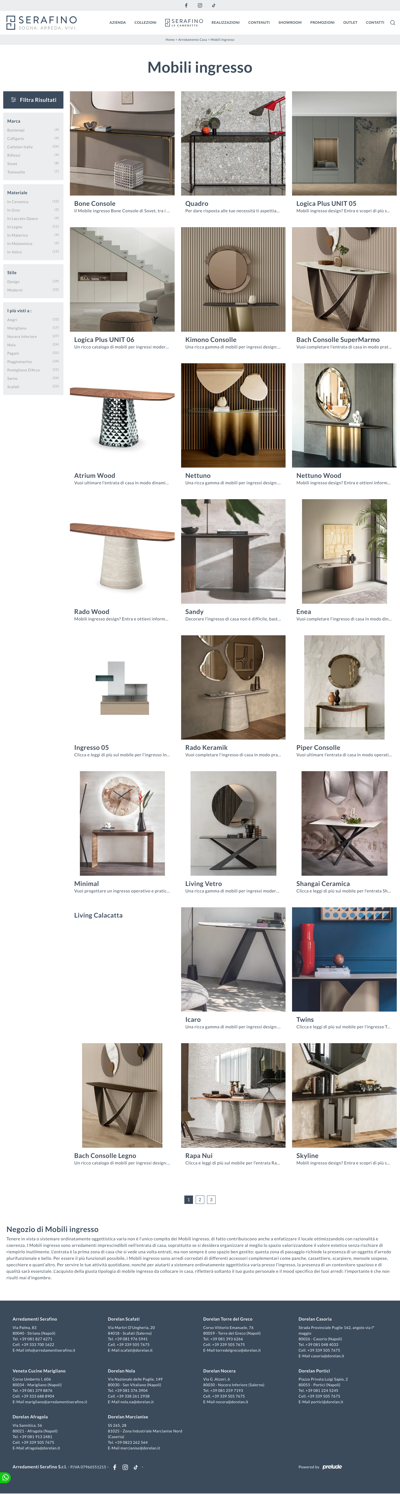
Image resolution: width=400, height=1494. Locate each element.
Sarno (12, 378)
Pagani (13, 353)
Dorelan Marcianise (128, 1417)
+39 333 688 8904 (38, 1396)
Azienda (118, 22)
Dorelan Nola (121, 1371)
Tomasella (16, 171)
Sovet (12, 163)
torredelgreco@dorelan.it (238, 1350)
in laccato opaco (22, 218)
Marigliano (16, 327)
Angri (12, 319)
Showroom (290, 22)
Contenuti (259, 22)
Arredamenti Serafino (35, 1319)
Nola (11, 344)
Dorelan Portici (314, 1371)
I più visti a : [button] (19, 310)
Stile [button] (12, 272)
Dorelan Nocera (219, 1371)
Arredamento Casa (192, 40)
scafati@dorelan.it (137, 1350)
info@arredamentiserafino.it (50, 1350)
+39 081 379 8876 (36, 1390)
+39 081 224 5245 (321, 1390)
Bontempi (16, 129)
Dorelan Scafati (124, 1319)
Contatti (375, 22)
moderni (14, 289)
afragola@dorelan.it (42, 1448)
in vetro (14, 251)
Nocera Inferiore (22, 336)
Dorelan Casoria (315, 1319)
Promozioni (322, 22)
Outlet (350, 22)
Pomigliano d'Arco (23, 369)
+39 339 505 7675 (133, 1344)
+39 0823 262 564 (131, 1442)
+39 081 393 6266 (226, 1339)
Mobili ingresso (222, 40)
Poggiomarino (19, 361)
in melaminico (19, 243)
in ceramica (17, 201)
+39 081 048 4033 (321, 1344)
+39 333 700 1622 (38, 1344)
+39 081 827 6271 (36, 1339)
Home (170, 40)
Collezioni (146, 22)
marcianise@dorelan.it (140, 1448)
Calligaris (15, 138)
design (13, 281)
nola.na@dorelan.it (137, 1402)
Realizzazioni (226, 22)
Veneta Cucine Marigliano (39, 1371)
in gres (13, 209)
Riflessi (13, 155)
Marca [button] (13, 120)
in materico (17, 235)
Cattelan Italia (20, 146)
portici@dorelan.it (327, 1402)
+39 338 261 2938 (133, 1396)
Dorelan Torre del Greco (228, 1319)
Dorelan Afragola (30, 1417)
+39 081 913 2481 (36, 1437)
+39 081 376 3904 (131, 1390)
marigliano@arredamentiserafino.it (56, 1402)
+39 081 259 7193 (226, 1390)
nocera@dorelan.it (232, 1402)
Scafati (13, 386)
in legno (14, 226)
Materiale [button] (17, 192)
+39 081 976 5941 (131, 1339)
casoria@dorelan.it (327, 1356)
